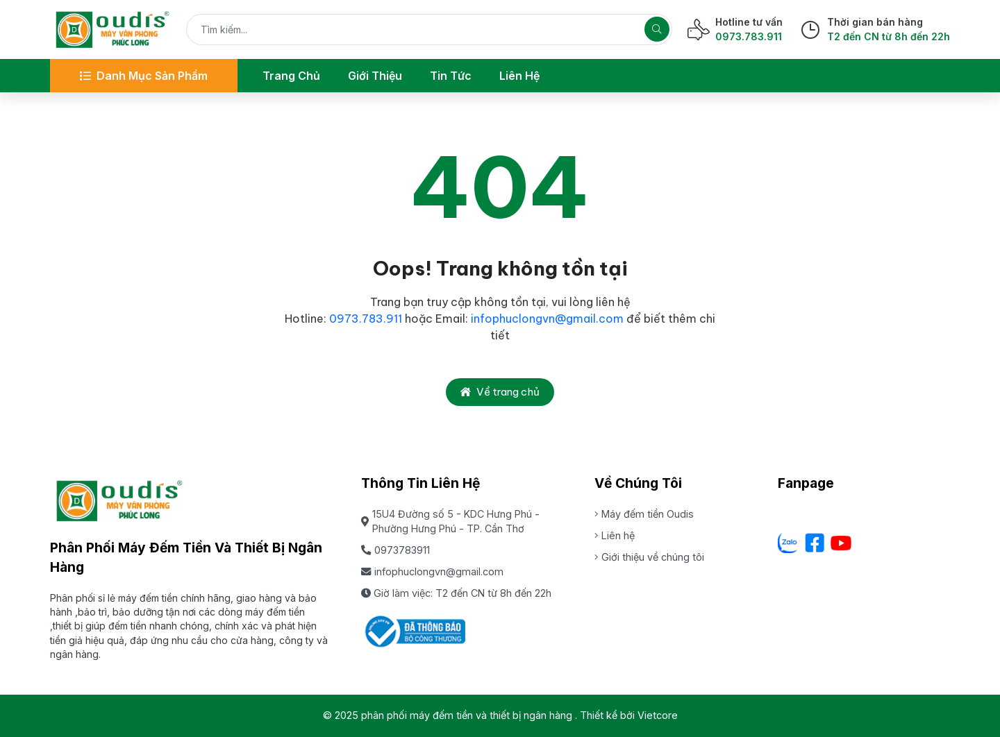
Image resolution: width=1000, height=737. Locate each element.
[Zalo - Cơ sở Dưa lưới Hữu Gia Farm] (788, 542)
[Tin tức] (450, 76)
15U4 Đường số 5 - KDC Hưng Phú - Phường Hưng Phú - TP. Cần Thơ (450, 521)
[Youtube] (841, 542)
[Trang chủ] (291, 76)
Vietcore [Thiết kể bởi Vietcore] (658, 715)
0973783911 (395, 550)
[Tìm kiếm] (656, 29)
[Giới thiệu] (375, 76)
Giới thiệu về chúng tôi (649, 557)
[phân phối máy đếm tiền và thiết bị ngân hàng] (112, 29)
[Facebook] (814, 542)
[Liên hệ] (519, 76)
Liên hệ (614, 535)
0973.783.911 (367, 318)
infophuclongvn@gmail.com (547, 318)
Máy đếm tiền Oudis (644, 514)
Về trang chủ (500, 391)
